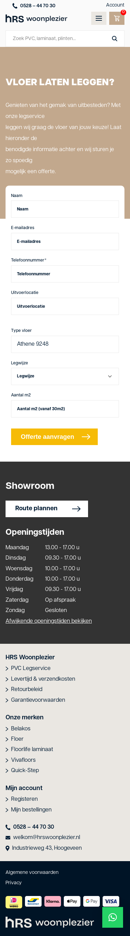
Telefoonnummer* (28, 260)
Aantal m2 (21, 395)
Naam (17, 196)
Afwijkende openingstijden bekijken (49, 621)
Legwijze (19, 363)
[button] (112, 917)
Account (115, 5)
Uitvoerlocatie (24, 293)
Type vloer (21, 331)
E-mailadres (22, 228)
